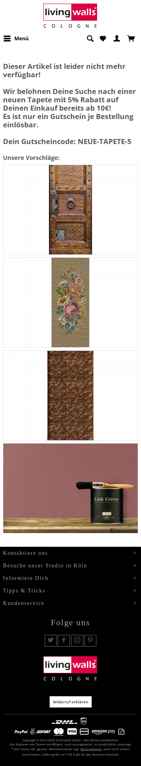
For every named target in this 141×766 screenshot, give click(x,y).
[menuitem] (16, 38)
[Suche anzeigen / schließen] (90, 38)
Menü (16, 38)
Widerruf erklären (70, 702)
